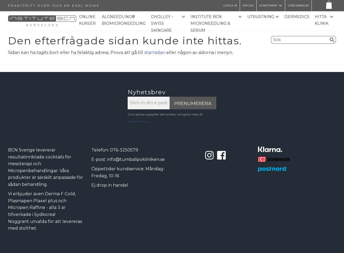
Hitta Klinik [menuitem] (321, 20)
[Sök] (332, 40)
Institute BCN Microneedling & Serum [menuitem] (210, 23)
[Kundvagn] (328, 6)
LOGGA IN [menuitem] (230, 5)
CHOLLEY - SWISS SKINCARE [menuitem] (162, 23)
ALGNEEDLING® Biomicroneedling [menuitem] (124, 20)
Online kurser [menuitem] (87, 20)
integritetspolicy (139, 121)
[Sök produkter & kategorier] (300, 39)
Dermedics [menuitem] (296, 16)
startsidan (154, 52)
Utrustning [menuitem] (260, 16)
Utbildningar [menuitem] (298, 5)
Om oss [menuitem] (248, 5)
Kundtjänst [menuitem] (268, 5)
